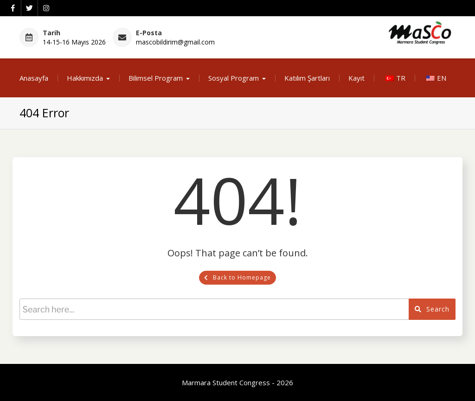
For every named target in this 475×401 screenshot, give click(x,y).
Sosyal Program (233, 78)
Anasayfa (33, 78)
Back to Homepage (237, 277)
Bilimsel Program (155, 78)
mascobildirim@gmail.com (175, 42)
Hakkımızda (85, 78)
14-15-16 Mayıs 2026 (74, 42)
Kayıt (356, 78)
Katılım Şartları (307, 78)
